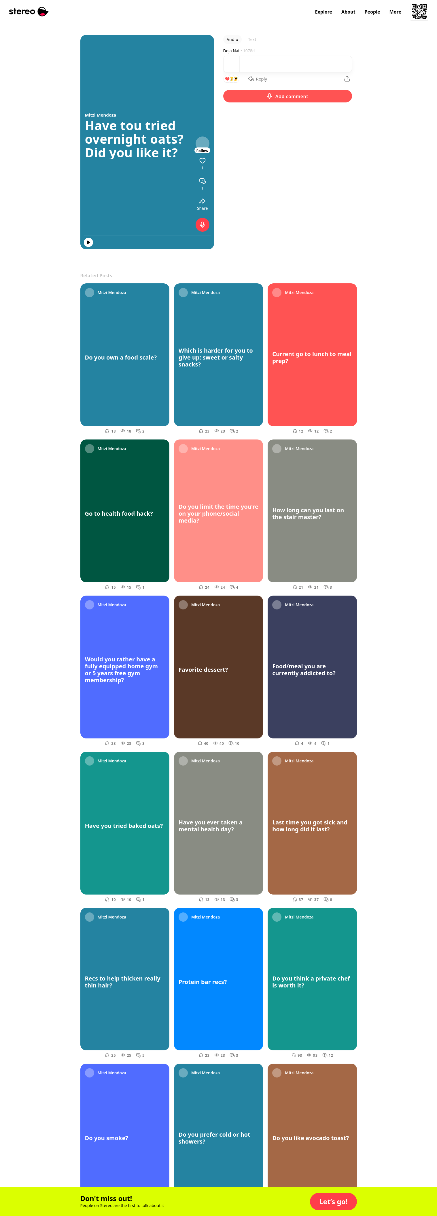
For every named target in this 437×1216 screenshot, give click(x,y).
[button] (333, 1201)
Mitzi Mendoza (100, 115)
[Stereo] (29, 11)
